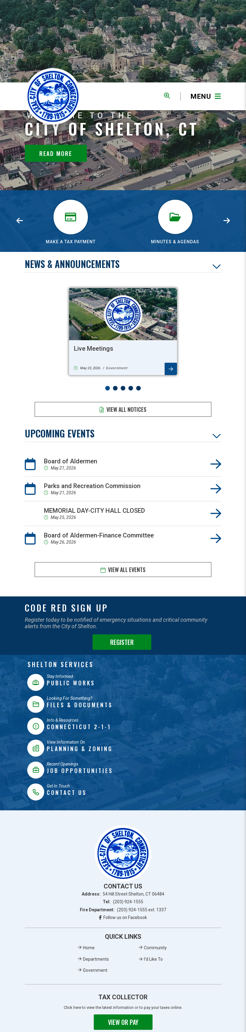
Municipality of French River (53, 96)
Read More (55, 153)
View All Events (126, 570)
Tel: (123, 901)
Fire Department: (123, 909)
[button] (107, 388)
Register (122, 642)
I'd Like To (153, 959)
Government (95, 970)
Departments (96, 959)
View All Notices (126, 409)
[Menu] (200, 96)
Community (155, 947)
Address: (123, 894)
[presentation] (19, 221)
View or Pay (123, 1022)
